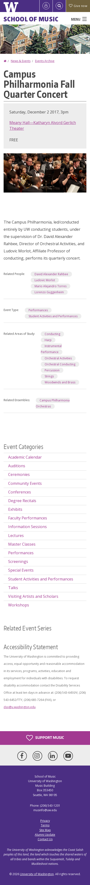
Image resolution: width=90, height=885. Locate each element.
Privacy (45, 821)
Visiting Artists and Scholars (33, 596)
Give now (78, 6)
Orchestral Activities (58, 358)
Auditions (16, 465)
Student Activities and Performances (53, 316)
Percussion (52, 370)
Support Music (45, 738)
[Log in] (46, 6)
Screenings (18, 561)
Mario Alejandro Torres (50, 286)
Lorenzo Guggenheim (49, 292)
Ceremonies (19, 474)
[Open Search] (59, 6)
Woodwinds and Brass (60, 382)
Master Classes (22, 544)
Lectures (16, 535)
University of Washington (37, 874)
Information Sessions (27, 526)
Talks (13, 587)
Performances (38, 310)
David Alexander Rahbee (51, 274)
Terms (45, 825)
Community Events (25, 483)
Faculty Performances (27, 518)
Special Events (21, 570)
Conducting (52, 334)
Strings (49, 376)
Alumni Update (45, 835)
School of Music (31, 19)
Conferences (19, 492)
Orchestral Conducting (60, 364)
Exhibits (15, 509)
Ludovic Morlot (45, 280)
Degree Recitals (22, 500)
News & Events (20, 61)
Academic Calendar (25, 457)
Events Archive (44, 61)
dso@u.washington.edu (20, 707)
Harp (48, 340)
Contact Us (45, 839)
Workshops (18, 605)
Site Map (45, 830)
